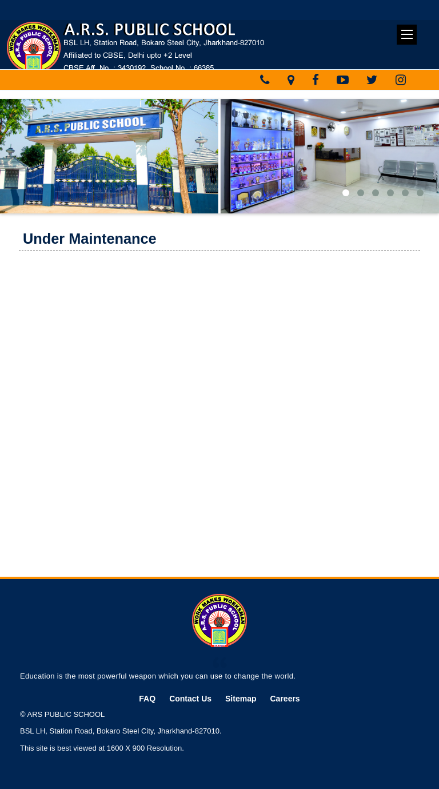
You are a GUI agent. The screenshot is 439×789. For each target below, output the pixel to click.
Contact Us (190, 698)
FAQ (147, 698)
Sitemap (240, 698)
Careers (285, 698)
